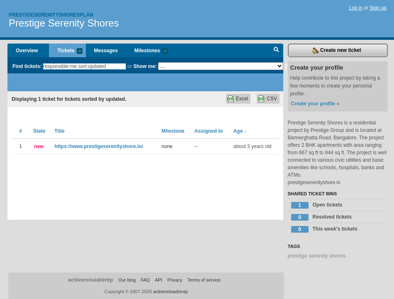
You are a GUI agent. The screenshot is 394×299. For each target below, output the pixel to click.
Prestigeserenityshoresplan (51, 15)
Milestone (172, 131)
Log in (355, 8)
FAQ (145, 279)
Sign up (378, 8)
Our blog (127, 279)
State (39, 131)
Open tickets (317, 205)
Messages (106, 50)
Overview (27, 50)
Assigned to (209, 131)
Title (59, 131)
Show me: (145, 66)
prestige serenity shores (317, 256)
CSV (272, 99)
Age (240, 131)
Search (276, 51)
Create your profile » (315, 104)
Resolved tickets (321, 217)
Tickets (65, 51)
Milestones (147, 51)
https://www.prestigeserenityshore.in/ (98, 146)
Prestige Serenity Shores (64, 23)
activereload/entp (90, 280)
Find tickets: (27, 66)
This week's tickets (324, 229)
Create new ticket (336, 50)
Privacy (174, 279)
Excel (242, 99)
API (159, 279)
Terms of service (204, 279)
